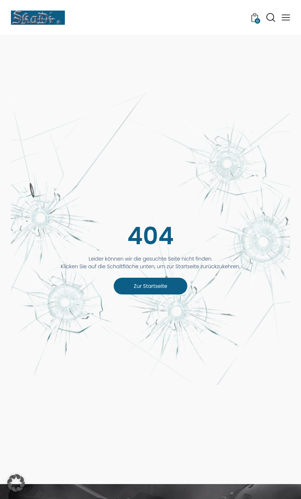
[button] (286, 18)
